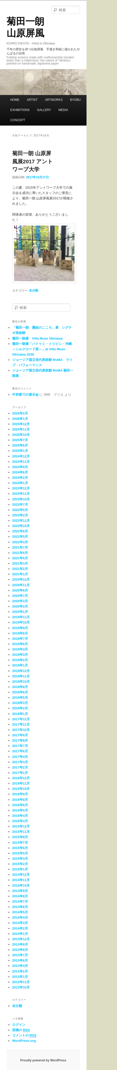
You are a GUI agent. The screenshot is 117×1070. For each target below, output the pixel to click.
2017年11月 (21, 724)
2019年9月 (20, 628)
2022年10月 (21, 526)
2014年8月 (20, 896)
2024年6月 (20, 472)
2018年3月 (20, 703)
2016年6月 (20, 805)
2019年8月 (20, 633)
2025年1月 (20, 451)
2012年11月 (21, 982)
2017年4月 (20, 757)
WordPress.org (24, 1041)
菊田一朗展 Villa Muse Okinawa (37, 338)
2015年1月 (20, 869)
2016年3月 (20, 821)
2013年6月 (20, 960)
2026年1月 (20, 419)
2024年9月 (20, 467)
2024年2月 (20, 478)
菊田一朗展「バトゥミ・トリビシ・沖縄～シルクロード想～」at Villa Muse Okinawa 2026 (42, 349)
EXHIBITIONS (20, 110)
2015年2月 (20, 864)
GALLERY (44, 110)
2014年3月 (20, 923)
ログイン (18, 1025)
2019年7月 (20, 639)
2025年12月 (21, 424)
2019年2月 (20, 660)
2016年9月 (20, 794)
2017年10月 (21, 730)
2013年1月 (20, 977)
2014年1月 (20, 934)
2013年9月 (20, 944)
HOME (14, 100)
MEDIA (63, 110)
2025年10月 (21, 435)
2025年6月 (20, 445)
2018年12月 (21, 671)
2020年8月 (20, 590)
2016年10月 (21, 789)
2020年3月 (20, 601)
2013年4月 (20, 966)
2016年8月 (20, 800)
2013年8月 (20, 950)
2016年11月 (21, 783)
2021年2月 (20, 569)
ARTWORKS (54, 100)
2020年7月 (20, 596)
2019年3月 (20, 655)
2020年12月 (21, 579)
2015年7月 (20, 842)
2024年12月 (21, 456)
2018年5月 (20, 697)
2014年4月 (20, 917)
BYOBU (75, 100)
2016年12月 (21, 778)
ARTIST (32, 100)
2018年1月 (20, 714)
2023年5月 (20, 510)
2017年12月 (21, 719)
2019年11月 (21, 617)
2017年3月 (20, 762)
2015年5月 (20, 853)
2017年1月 (20, 773)
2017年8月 (20, 740)
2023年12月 (21, 488)
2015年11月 (21, 832)
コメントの (24, 1035)
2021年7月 (20, 547)
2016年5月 (20, 810)
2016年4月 (20, 816)
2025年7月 (20, 440)
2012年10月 (21, 987)
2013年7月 (20, 955)
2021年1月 (20, 574)
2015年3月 (20, 858)
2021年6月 (20, 553)
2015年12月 (21, 826)
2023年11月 (21, 494)
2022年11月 (21, 520)
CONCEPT (17, 120)
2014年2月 (20, 928)
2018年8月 (20, 687)
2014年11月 (21, 880)
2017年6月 (20, 751)
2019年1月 (20, 665)
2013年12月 (21, 939)
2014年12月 (21, 874)
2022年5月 (20, 536)
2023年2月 (20, 515)
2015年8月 (20, 837)
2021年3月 (20, 563)
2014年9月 (20, 891)
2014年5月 (20, 912)
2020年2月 (20, 606)
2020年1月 (20, 612)
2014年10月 (21, 885)
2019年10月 (21, 622)
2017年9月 (20, 735)
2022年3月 (20, 542)
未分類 (33, 290)
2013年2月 (20, 971)
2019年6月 (20, 644)
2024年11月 (21, 462)
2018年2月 (20, 708)
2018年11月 (21, 676)
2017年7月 (20, 746)
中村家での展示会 (25, 394)
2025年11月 (21, 429)
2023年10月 (21, 499)
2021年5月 (20, 558)
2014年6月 (20, 907)
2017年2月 (20, 767)
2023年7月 (20, 504)
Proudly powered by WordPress (43, 1060)
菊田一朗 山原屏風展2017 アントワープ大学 (32, 161)
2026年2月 (20, 413)
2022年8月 (20, 531)
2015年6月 (20, 848)
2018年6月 (20, 692)
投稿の (21, 1030)
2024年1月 (20, 483)
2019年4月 (20, 649)
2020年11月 (21, 585)
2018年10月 (21, 681)
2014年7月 (20, 901)
